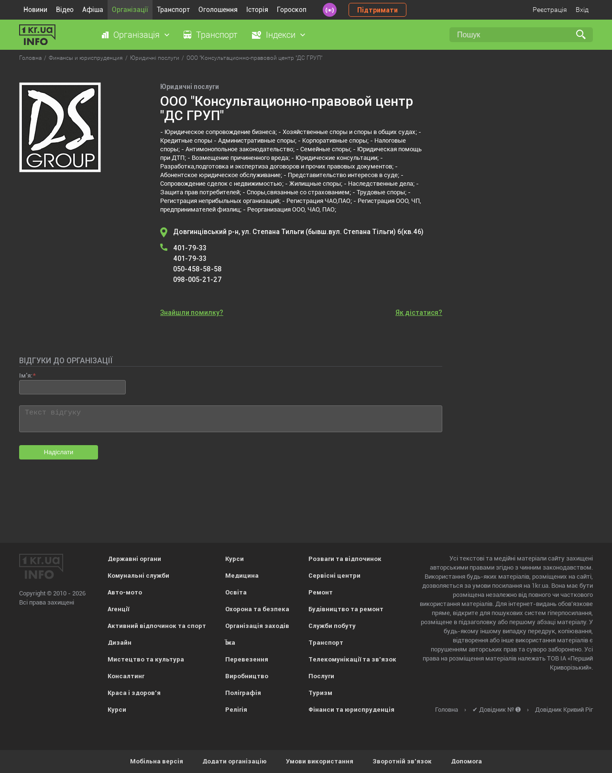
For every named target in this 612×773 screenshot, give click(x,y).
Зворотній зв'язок (402, 761)
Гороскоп (291, 9)
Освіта (236, 592)
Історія (257, 9)
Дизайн (119, 642)
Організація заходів (257, 625)
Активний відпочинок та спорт (157, 625)
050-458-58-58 (197, 269)
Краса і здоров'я (134, 692)
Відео (65, 9)
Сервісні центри (334, 575)
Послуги (321, 676)
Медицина (242, 575)
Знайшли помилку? (191, 312)
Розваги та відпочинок (345, 558)
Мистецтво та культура (146, 659)
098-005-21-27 (197, 279)
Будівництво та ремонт (345, 609)
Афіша (92, 9)
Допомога (466, 761)
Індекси (280, 35)
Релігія (236, 709)
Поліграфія (243, 692)
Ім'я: (25, 375)
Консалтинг (126, 676)
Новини (35, 9)
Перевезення (246, 659)
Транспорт (173, 9)
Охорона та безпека (257, 609)
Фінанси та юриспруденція (351, 709)
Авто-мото (125, 592)
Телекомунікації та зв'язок (352, 659)
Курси (117, 709)
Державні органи (134, 558)
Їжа (230, 642)
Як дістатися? (418, 312)
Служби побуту (332, 625)
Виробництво (246, 676)
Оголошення (218, 9)
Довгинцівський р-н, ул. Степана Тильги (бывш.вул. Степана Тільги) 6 (298, 231)
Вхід (582, 9)
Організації (130, 9)
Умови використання (319, 761)
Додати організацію (234, 761)
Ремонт (320, 592)
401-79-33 (190, 248)
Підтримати (377, 10)
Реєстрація (550, 9)
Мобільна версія (156, 761)
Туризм (320, 692)
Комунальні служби (138, 575)
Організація (136, 35)
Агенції (118, 609)
